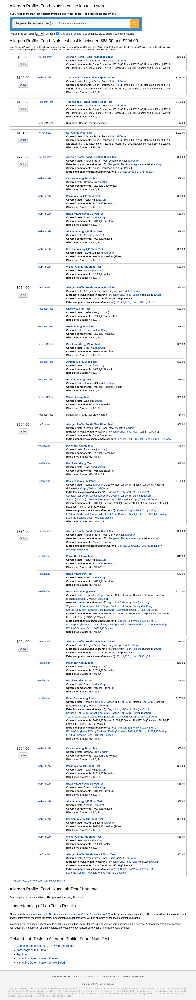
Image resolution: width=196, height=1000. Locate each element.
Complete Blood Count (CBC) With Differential (45, 945)
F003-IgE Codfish (117, 514)
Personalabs (44, 132)
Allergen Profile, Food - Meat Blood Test (89, 424)
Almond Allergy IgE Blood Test (84, 231)
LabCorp (120, 60)
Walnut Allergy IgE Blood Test (83, 266)
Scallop (70, 499)
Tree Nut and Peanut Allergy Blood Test (89, 101)
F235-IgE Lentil (146, 171)
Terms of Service (133, 976)
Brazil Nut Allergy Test (79, 463)
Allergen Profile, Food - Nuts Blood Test (89, 56)
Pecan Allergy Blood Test (80, 326)
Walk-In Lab (44, 77)
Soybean (71, 495)
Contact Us (91, 976)
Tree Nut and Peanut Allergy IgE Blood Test (91, 77)
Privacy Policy (110, 976)
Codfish (115, 495)
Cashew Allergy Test (78, 308)
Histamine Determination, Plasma (37, 958)
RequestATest (45, 101)
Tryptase (22, 954)
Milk (135, 492)
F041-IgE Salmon (103, 517)
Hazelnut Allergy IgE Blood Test (84, 249)
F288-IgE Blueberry (150, 545)
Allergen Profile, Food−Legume (124, 164)
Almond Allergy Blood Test (81, 361)
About (77, 976)
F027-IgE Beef (142, 439)
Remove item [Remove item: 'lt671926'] (52, 23)
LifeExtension (45, 56)
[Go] (134, 23)
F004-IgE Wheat (97, 514)
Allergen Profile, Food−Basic (123, 861)
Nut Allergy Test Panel (79, 132)
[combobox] (75, 23)
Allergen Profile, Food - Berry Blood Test (90, 531)
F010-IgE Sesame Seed (79, 517)
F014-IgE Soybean (127, 171)
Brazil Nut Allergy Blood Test (83, 344)
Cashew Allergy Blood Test (82, 178)
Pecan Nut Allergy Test (79, 445)
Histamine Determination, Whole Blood (41, 962)
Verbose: (50, 33)
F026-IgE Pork (124, 439)
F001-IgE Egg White (128, 510)
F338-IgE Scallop (157, 514)
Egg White (113, 492)
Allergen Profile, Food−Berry (123, 538)
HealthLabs (44, 445)
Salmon (121, 499)
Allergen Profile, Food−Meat (123, 431)
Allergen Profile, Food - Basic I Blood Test (90, 854)
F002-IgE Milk (147, 510)
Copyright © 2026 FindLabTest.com (97, 984)
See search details (71, 33)
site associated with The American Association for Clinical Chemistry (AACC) (68, 914)
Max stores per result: (23, 33)
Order (23, 64)
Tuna (142, 499)
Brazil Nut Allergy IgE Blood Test (85, 213)
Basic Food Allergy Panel (81, 481)
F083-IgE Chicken (161, 439)
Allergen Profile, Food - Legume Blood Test (91, 157)
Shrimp (136, 495)
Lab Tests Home (61, 976)
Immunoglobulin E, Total (31, 950)
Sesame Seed (96, 499)
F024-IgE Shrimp (137, 514)
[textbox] (75, 23)
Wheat (93, 495)
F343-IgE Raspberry (77, 549)
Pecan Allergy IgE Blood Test (83, 196)
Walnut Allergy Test (77, 397)
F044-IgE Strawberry (128, 545)
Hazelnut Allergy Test (78, 379)
